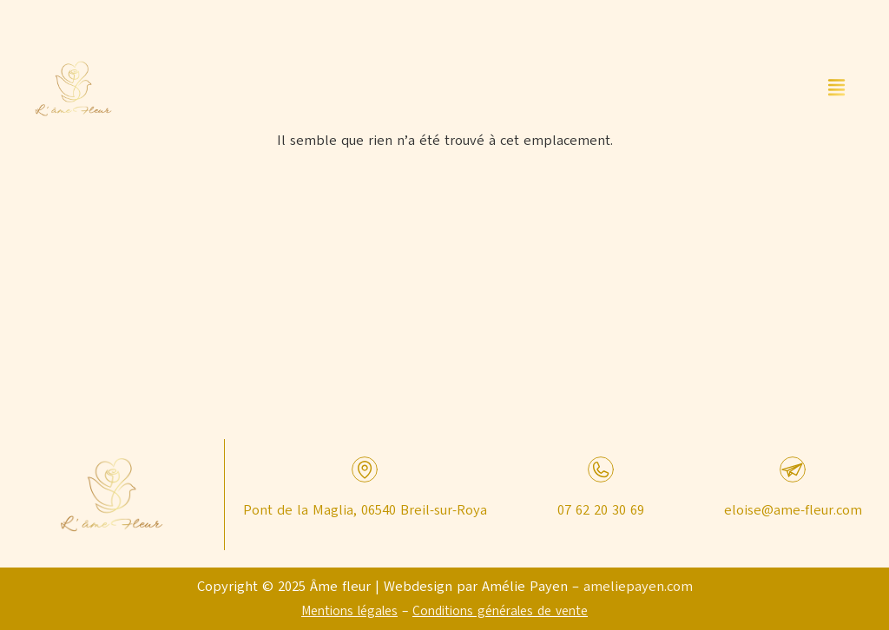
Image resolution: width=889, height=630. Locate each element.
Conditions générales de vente (500, 611)
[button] (837, 88)
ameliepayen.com (638, 586)
